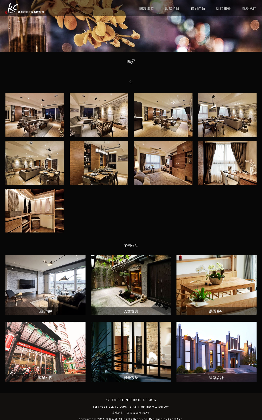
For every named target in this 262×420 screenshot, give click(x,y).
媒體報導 (223, 8)
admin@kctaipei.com (155, 406)
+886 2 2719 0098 (113, 406)
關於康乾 (146, 8)
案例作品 (198, 8)
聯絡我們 (249, 8)
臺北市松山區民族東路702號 (131, 413)
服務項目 (172, 8)
